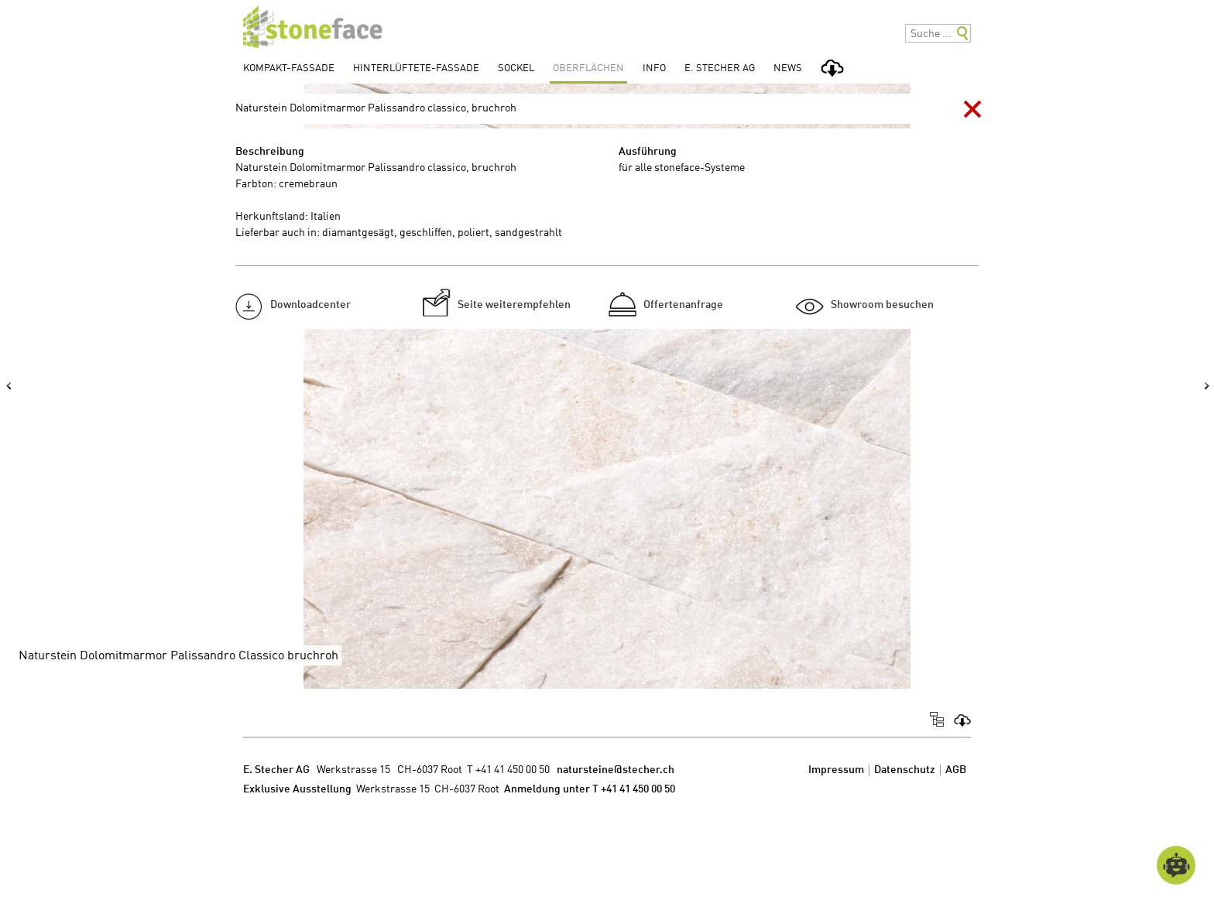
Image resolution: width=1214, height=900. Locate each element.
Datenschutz (904, 770)
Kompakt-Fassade (288, 68)
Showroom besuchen (882, 304)
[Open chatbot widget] (1176, 865)
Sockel (516, 68)
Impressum (836, 770)
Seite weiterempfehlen (514, 304)
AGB (955, 770)
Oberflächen (588, 68)
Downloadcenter (310, 304)
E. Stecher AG (719, 68)
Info (654, 68)
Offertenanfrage (683, 304)
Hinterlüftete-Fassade (416, 68)
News (787, 68)
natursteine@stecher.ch (615, 770)
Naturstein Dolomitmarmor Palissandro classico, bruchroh (375, 108)
